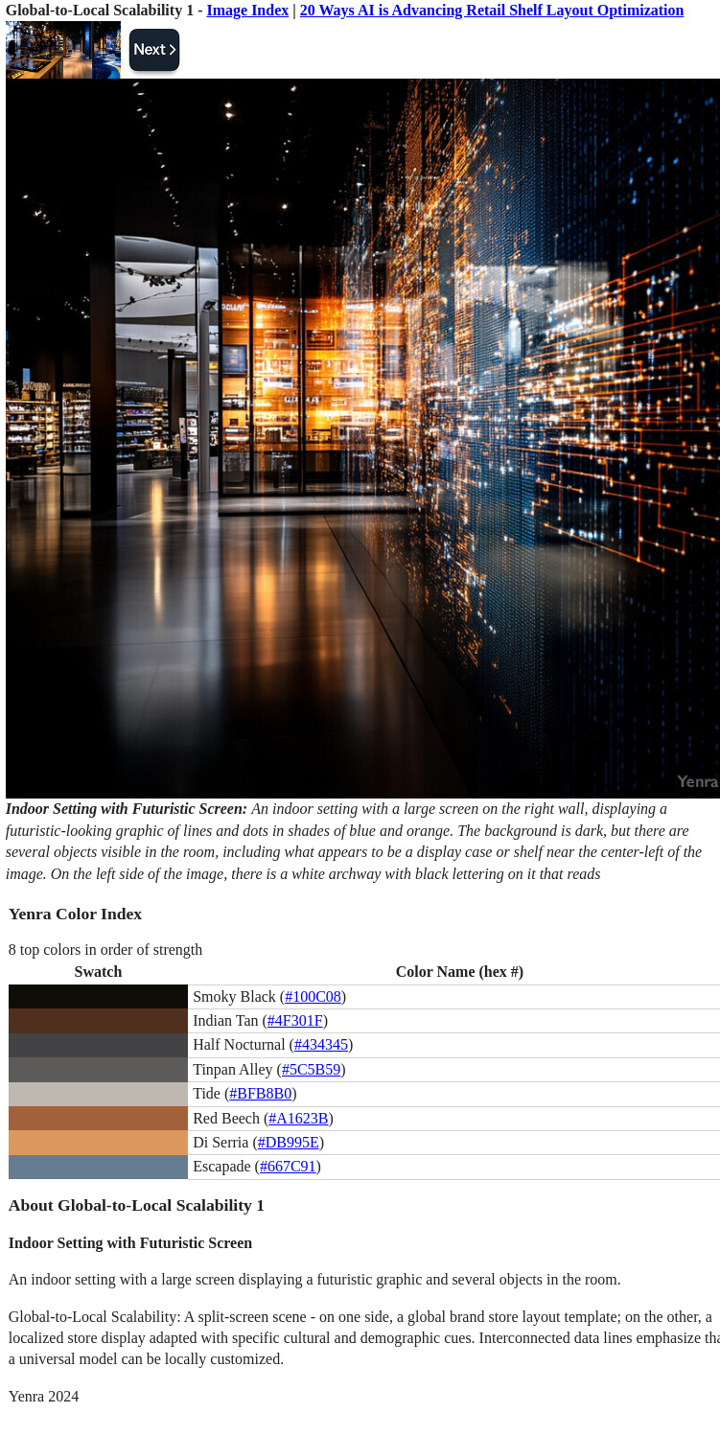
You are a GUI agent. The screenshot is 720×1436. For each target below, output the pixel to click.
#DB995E (288, 1142)
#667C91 (288, 1166)
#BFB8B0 (260, 1093)
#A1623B (298, 1118)
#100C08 (313, 996)
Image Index (247, 10)
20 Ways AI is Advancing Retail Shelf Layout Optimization (492, 10)
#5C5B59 (311, 1069)
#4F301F (295, 1020)
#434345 (321, 1044)
